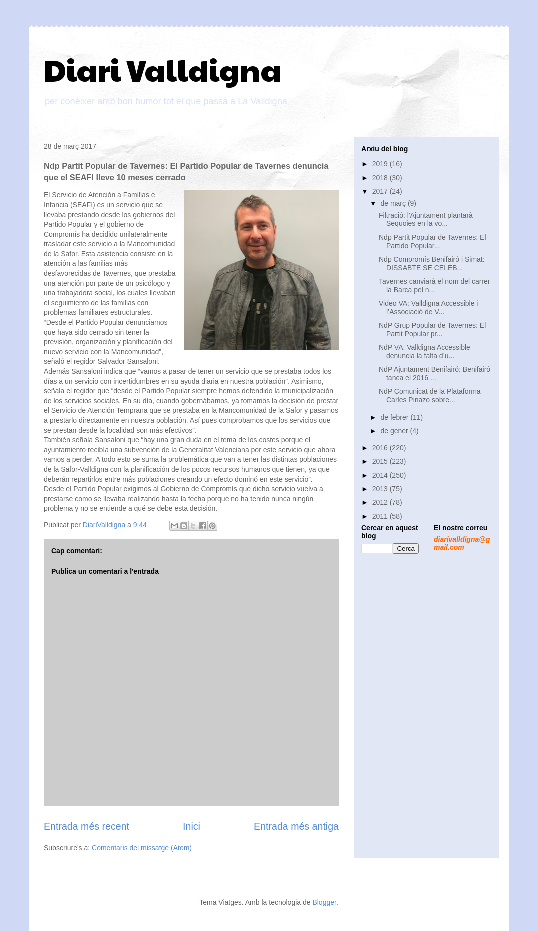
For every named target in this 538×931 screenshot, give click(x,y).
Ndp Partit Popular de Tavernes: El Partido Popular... (432, 241)
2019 (381, 164)
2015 (381, 461)
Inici (191, 826)
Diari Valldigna (163, 69)
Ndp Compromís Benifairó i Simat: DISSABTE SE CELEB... (432, 263)
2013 (381, 489)
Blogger (324, 902)
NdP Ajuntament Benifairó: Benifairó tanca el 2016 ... (434, 373)
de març (394, 203)
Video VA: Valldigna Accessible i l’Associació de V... (428, 307)
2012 (381, 502)
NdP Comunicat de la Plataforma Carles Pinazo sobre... (430, 395)
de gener (395, 431)
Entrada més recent (87, 826)
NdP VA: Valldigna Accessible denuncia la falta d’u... (424, 351)
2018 (381, 178)
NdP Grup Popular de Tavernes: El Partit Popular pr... (432, 329)
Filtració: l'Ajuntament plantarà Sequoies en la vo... (426, 219)
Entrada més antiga (296, 826)
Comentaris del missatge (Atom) (142, 848)
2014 (381, 475)
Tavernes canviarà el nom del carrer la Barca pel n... (434, 285)
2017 (381, 191)
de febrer (395, 417)
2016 (381, 448)
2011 (381, 516)
